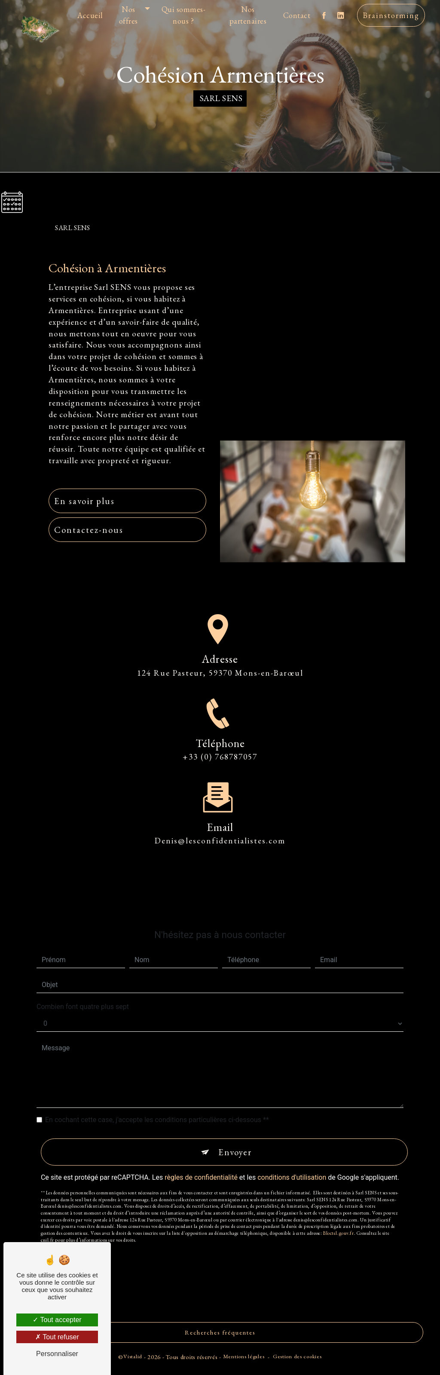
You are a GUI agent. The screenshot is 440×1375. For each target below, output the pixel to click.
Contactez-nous (88, 529)
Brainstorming (391, 15)
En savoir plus (84, 501)
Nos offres (128, 15)
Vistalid (132, 1356)
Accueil (90, 15)
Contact (297, 15)
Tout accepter (57, 1319)
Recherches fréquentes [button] (220, 1332)
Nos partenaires (248, 15)
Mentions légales (244, 1356)
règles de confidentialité (201, 1159)
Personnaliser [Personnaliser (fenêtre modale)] (57, 1353)
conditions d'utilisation (291, 1159)
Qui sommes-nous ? (184, 15)
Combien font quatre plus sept (83, 988)
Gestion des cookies (297, 1356)
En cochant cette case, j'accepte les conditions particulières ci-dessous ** (157, 1102)
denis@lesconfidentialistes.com (220, 822)
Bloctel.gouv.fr (338, 1215)
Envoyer (235, 1133)
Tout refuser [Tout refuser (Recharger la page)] (57, 1337)
